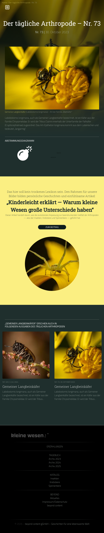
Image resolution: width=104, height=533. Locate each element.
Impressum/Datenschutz (54, 502)
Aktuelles (54, 498)
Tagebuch (54, 455)
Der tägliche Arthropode (20, 2)
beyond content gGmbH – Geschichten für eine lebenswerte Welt (57, 524)
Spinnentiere (55, 486)
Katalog (54, 475)
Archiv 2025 (55, 466)
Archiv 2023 (55, 459)
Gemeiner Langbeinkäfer (15, 111)
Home (4, 2)
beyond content (54, 505)
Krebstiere (55, 482)
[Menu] (7, 7)
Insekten (55, 478)
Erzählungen (55, 446)
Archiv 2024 (55, 462)
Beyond (54, 494)
